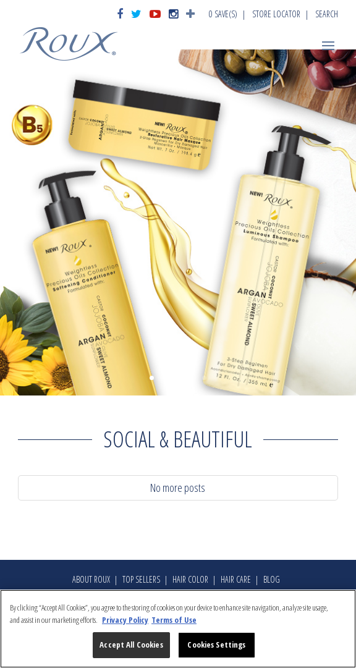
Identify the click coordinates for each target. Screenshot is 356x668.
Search (326, 14)
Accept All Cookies (131, 644)
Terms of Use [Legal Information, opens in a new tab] (174, 619)
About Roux (91, 579)
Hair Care (236, 579)
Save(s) (223, 14)
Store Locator (276, 14)
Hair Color (190, 579)
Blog (271, 579)
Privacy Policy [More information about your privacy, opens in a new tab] (125, 619)
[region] (178, 629)
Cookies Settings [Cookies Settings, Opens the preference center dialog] (216, 644)
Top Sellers (141, 579)
